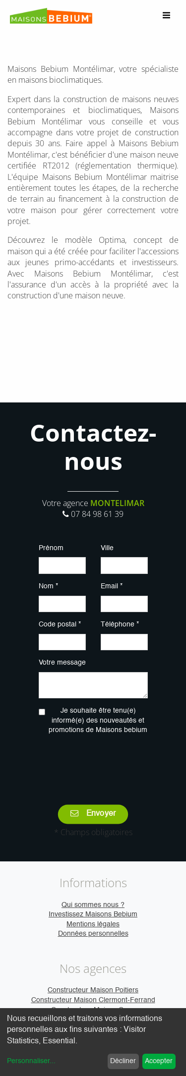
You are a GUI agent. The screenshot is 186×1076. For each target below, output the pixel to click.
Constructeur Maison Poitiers (93, 990)
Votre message (62, 662)
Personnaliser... (31, 1061)
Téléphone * (120, 624)
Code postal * (60, 624)
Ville (107, 548)
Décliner (123, 1061)
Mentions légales (93, 924)
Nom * (48, 586)
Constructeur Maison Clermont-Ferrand (93, 1000)
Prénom (51, 548)
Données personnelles (93, 933)
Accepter (159, 1061)
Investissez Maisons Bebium (93, 914)
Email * (112, 586)
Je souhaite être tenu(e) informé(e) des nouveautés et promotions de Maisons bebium (98, 720)
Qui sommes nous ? (93, 905)
